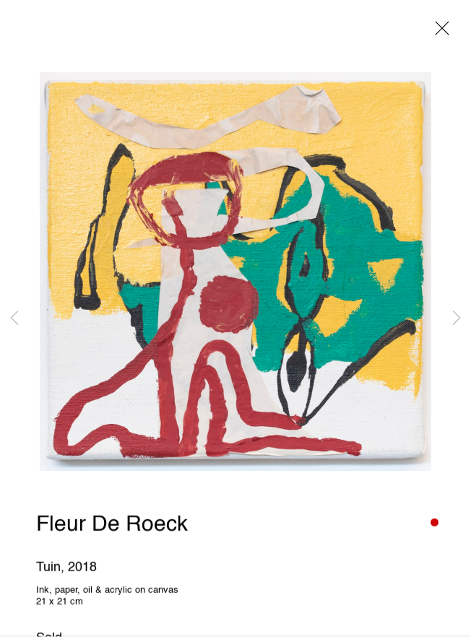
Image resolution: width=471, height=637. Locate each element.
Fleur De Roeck (112, 526)
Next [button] (456, 318)
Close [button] (438, 32)
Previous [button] (14, 318)
